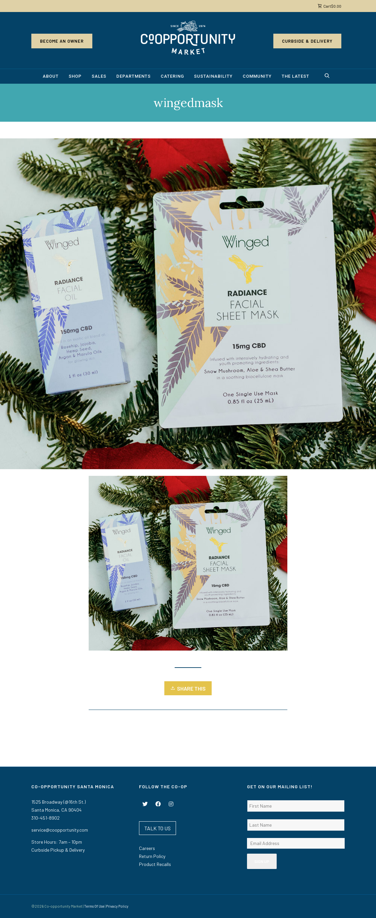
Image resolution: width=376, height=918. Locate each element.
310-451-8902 (45, 818)
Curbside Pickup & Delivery (58, 850)
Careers (147, 848)
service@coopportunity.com (59, 830)
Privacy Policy (117, 906)
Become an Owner (62, 41)
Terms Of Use (94, 906)
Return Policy (152, 856)
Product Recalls (155, 864)
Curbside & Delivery (307, 41)
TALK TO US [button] (157, 828)
